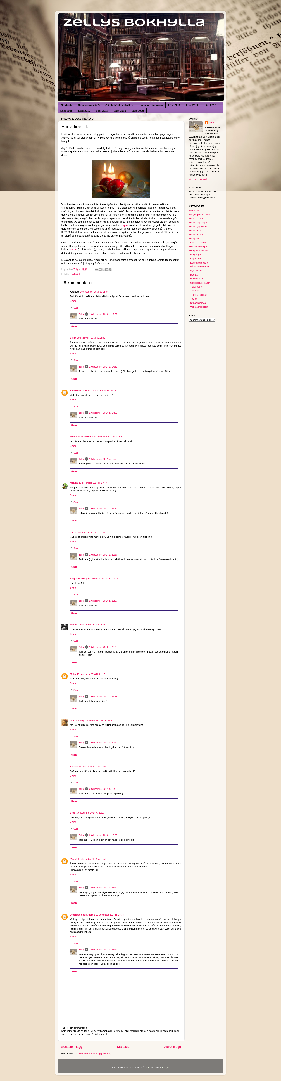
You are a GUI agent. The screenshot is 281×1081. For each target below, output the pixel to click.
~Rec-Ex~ (194, 275)
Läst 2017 (84, 110)
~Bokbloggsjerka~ (198, 226)
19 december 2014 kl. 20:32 (92, 625)
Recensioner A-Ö (89, 104)
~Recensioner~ (196, 279)
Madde (73, 625)
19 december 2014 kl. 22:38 (103, 647)
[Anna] (73, 859)
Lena (72, 813)
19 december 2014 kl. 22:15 (99, 720)
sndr (148, 1067)
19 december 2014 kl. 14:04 (94, 292)
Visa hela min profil (198, 179)
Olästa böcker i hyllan (119, 104)
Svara (73, 301)
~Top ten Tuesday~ (198, 295)
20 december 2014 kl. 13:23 (103, 789)
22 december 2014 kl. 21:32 (103, 887)
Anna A (74, 766)
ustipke (124, 225)
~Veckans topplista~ (199, 307)
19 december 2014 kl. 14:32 (91, 338)
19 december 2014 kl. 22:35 (103, 508)
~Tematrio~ (194, 291)
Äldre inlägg (172, 1047)
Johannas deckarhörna (82, 915)
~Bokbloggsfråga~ (198, 222)
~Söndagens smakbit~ (200, 283)
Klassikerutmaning (151, 104)
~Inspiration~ (195, 258)
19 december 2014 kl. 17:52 (103, 314)
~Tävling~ (194, 299)
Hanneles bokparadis (81, 436)
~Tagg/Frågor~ (196, 287)
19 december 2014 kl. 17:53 (103, 367)
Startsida (66, 104)
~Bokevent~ (195, 230)
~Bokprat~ (194, 238)
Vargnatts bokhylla (80, 578)
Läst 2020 (138, 110)
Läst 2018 (102, 110)
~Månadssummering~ (200, 266)
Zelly (81, 314)
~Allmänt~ (76, 274)
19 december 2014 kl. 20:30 (105, 578)
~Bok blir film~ (196, 218)
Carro (73, 532)
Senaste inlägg (71, 1047)
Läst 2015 (210, 104)
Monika (74, 483)
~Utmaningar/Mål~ (198, 303)
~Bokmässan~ (196, 234)
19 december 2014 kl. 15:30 (102, 390)
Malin (73, 674)
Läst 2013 (174, 104)
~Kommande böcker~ (200, 263)
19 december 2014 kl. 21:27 (91, 674)
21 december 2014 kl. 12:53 (92, 859)
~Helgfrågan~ (196, 254)
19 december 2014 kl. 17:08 (108, 436)
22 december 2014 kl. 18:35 (110, 915)
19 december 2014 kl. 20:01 (91, 532)
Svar (75, 308)
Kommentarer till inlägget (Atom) (95, 1053)
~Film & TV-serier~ (198, 242)
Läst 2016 (66, 110)
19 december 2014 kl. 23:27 (90, 813)
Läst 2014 (192, 104)
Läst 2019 (120, 110)
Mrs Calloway (77, 720)
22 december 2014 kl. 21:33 (103, 950)
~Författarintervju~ (198, 246)
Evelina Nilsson (78, 390)
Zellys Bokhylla (134, 23)
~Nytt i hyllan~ (196, 270)
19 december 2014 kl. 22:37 (103, 555)
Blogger (165, 1067)
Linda (73, 338)
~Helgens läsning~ (198, 250)
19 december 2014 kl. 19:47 (93, 483)
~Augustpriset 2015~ (199, 214)
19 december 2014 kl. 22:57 (93, 766)
